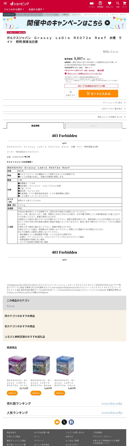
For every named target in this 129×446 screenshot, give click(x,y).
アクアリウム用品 (51, 14)
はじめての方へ (72, 444)
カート (37, 436)
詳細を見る (12, 393)
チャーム (10, 305)
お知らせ (69, 436)
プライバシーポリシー (102, 436)
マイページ (39, 440)
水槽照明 (65, 14)
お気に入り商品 (13, 436)
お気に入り (70, 95)
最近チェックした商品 (16, 440)
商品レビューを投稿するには (110, 117)
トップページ (9, 14)
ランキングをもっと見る (111, 403)
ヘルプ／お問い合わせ (75, 432)
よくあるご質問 (72, 440)
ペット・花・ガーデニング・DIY (29, 14)
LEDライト (76, 14)
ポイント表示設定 (41, 444)
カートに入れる (98, 93)
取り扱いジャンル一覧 (16, 444)
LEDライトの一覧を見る (112, 109)
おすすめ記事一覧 (41, 432)
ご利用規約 (97, 432)
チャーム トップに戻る (112, 102)
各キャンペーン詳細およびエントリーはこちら (85, 73)
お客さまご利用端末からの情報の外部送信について (106, 441)
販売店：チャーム (110, 51)
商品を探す (11, 432)
